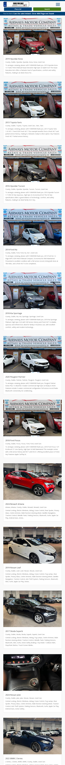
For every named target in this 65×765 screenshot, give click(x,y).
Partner (18, 380)
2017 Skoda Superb (14, 631)
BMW (20, 762)
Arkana (7, 507)
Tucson (31, 189)
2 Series (8, 762)
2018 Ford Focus (12, 440)
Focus (18, 444)
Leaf (17, 571)
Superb (29, 634)
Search (47, 9)
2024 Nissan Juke (13, 695)
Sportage (25, 316)
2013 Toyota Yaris (13, 122)
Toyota (18, 126)
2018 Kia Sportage (13, 313)
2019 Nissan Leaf (13, 567)
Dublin (13, 62)
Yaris (37, 126)
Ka (25, 253)
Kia (17, 316)
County (7, 62)
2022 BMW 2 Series (14, 758)
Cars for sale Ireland (22, 13)
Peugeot (31, 380)
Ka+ (28, 253)
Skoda (18, 634)
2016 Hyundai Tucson (15, 186)
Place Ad (18, 9)
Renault (30, 507)
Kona (31, 62)
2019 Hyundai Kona (14, 59)
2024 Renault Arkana (14, 504)
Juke (17, 698)
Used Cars (41, 62)
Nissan (26, 571)
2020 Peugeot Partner (15, 377)
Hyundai (19, 62)
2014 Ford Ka (11, 249)
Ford (18, 253)
